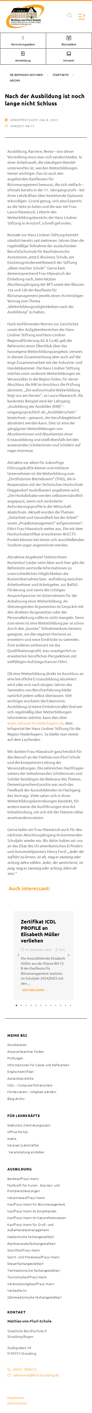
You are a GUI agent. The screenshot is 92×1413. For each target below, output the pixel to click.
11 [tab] (65, 1005)
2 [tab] (21, 1005)
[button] (70, 15)
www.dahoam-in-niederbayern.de (35, 723)
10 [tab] (60, 1005)
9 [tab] (55, 1005)
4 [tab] (31, 1005)
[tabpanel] (43, 955)
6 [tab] (41, 1005)
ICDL (62, 950)
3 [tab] (26, 1005)
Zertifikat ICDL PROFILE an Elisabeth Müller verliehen (40, 931)
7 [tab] (46, 1005)
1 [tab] (16, 1005)
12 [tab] (70, 1005)
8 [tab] (51, 1005)
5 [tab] (36, 1005)
